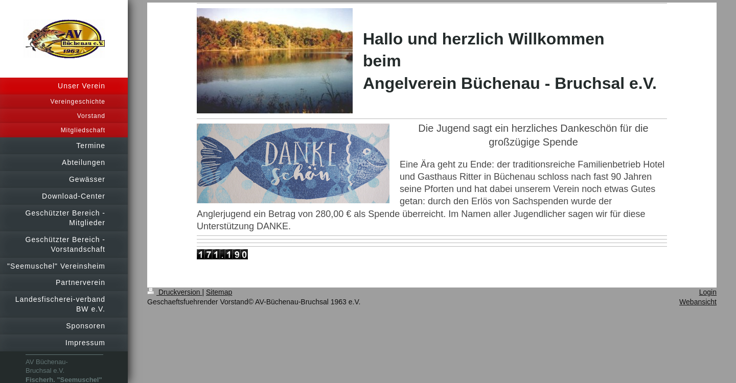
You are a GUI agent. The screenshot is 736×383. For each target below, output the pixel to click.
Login (708, 292)
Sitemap (219, 292)
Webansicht (698, 302)
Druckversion (174, 292)
